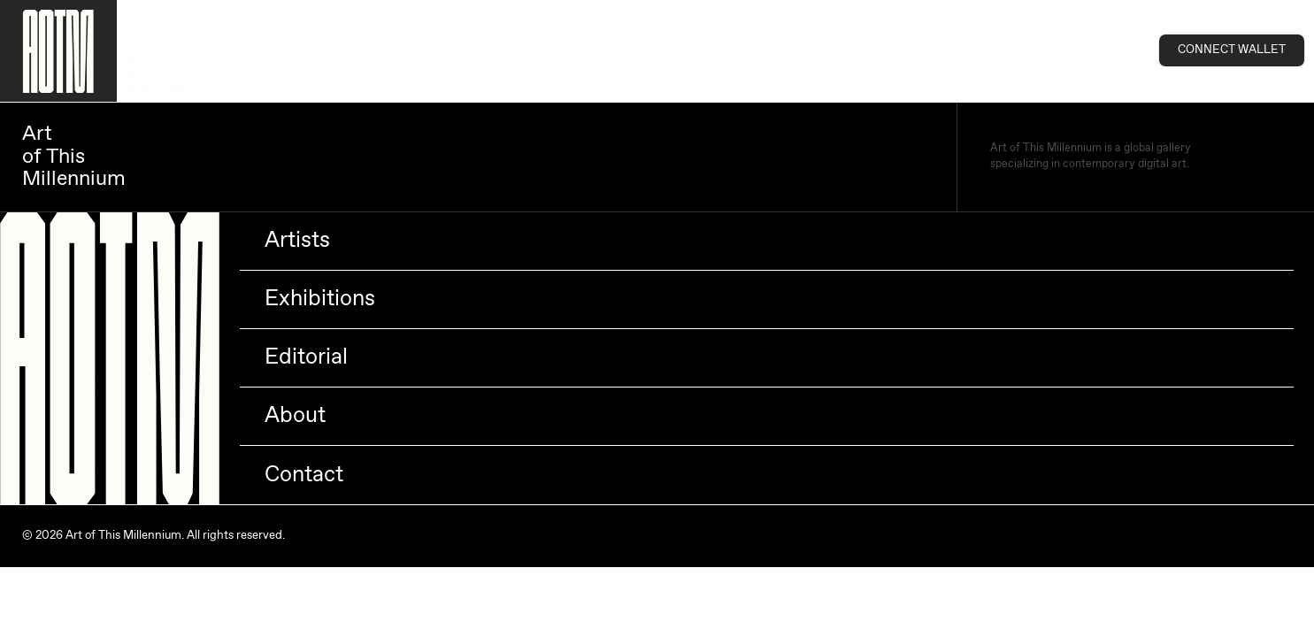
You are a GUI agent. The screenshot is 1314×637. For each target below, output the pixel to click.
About (295, 416)
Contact (304, 475)
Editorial (306, 357)
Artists (297, 241)
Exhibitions (320, 299)
